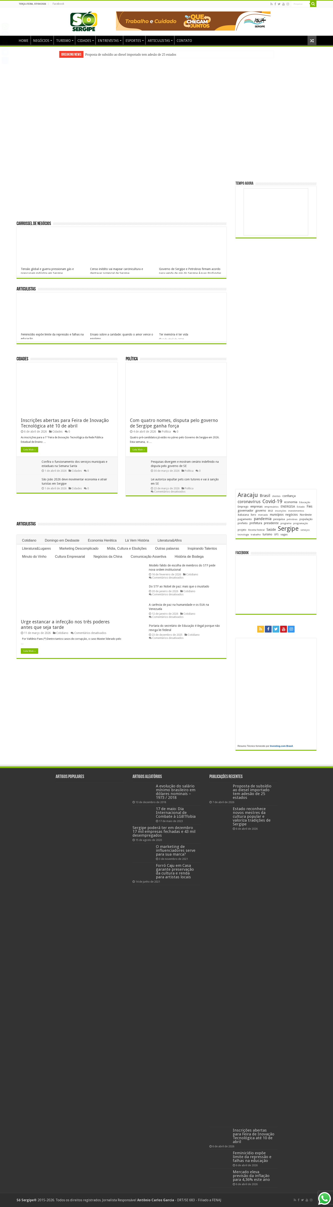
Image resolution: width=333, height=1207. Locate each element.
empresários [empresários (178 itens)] (271, 506)
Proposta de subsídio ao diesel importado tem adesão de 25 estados (130, 54)
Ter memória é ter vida (173, 334)
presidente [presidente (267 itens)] (271, 523)
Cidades (22, 359)
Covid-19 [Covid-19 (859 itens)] (272, 501)
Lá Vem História (137, 540)
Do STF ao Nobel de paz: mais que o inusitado (179, 586)
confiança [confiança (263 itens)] (289, 496)
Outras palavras (167, 548)
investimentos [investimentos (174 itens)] (296, 510)
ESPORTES (133, 41)
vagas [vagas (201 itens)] (284, 534)
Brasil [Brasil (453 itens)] (265, 495)
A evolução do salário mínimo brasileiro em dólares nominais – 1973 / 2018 (175, 792)
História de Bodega (189, 556)
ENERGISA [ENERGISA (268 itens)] (288, 506)
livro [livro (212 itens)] (253, 514)
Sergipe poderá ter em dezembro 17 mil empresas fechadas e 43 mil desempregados (164, 831)
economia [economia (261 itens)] (290, 502)
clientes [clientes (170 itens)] (276, 496)
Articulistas (26, 289)
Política (132, 359)
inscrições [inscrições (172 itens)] (280, 510)
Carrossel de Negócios (34, 223)
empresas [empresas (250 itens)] (256, 506)
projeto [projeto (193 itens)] (242, 529)
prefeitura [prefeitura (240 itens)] (256, 523)
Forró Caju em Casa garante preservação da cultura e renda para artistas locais (175, 871)
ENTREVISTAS (108, 41)
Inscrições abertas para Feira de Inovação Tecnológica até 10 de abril (65, 423)
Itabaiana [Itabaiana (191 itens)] (243, 514)
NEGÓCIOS (41, 41)
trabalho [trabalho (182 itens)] (256, 534)
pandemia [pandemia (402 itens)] (262, 518)
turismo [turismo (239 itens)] (267, 534)
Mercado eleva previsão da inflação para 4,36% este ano (251, 1176)
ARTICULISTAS (159, 41)
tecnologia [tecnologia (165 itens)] (243, 534)
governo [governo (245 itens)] (260, 510)
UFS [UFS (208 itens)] (276, 534)
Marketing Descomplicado (79, 548)
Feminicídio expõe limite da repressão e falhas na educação (252, 1157)
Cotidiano (29, 540)
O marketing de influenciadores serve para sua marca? (175, 850)
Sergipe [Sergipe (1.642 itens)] (288, 528)
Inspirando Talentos (202, 548)
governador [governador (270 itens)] (245, 510)
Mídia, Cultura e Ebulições (127, 548)
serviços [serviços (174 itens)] (305, 530)
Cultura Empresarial (70, 556)
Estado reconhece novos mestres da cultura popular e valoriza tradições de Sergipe (252, 816)
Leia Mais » (29, 449)
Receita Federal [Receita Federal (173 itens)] (256, 530)
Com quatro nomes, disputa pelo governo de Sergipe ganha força (174, 423)
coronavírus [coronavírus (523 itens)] (249, 501)
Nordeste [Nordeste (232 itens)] (306, 514)
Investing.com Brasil (281, 746)
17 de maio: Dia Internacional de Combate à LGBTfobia (176, 813)
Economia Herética (102, 540)
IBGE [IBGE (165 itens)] (270, 510)
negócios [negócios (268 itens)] (291, 514)
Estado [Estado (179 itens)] (301, 506)
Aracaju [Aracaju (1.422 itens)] (248, 494)
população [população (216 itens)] (306, 519)
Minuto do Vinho (34, 556)
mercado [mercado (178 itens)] (263, 515)
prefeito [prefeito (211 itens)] (243, 523)
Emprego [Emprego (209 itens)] (243, 506)
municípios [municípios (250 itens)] (277, 514)
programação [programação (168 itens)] (300, 523)
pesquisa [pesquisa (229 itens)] (279, 519)
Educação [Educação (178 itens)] (304, 502)
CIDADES (84, 41)
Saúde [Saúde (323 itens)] (271, 530)
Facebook (58, 3)
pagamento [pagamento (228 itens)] (245, 519)
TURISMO (63, 41)
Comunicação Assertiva (148, 556)
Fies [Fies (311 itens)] (309, 506)
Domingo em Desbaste (62, 540)
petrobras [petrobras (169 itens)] (292, 519)
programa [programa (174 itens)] (286, 523)
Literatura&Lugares (36, 548)
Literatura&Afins (170, 540)
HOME (23, 41)
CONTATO (184, 41)
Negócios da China (107, 556)
